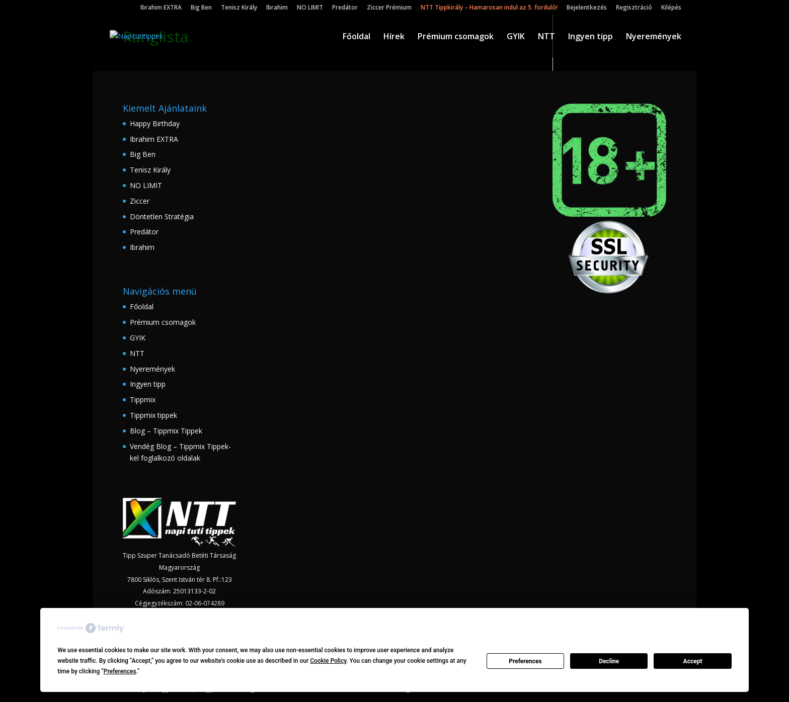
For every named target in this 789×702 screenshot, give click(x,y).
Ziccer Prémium (389, 8)
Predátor (345, 8)
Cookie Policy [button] (328, 660)
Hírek (394, 37)
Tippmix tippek (153, 415)
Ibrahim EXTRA (161, 8)
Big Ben (201, 8)
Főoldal (356, 37)
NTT (546, 37)
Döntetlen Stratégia (162, 216)
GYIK (516, 37)
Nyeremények (653, 37)
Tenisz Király (239, 8)
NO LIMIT (310, 8)
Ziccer (139, 201)
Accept (692, 661)
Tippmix (142, 399)
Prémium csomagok (456, 37)
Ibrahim (277, 8)
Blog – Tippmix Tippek (166, 430)
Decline (609, 661)
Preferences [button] (120, 671)
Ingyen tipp (590, 37)
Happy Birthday (155, 123)
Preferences (525, 661)
